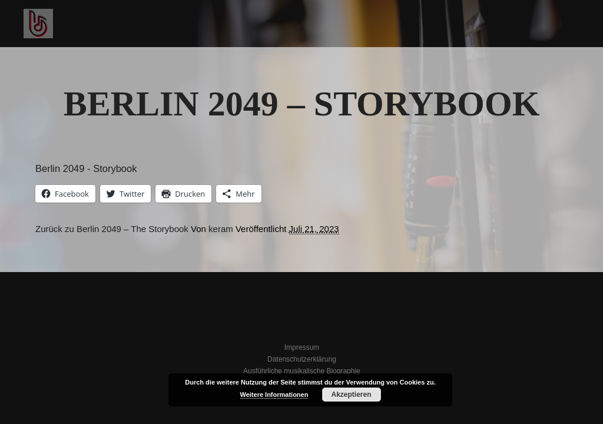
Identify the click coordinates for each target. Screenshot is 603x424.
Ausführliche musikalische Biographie (301, 371)
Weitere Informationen (274, 394)
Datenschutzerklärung (301, 359)
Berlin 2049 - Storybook (86, 168)
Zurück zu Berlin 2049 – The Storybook (111, 229)
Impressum (301, 347)
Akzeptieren (351, 394)
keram (220, 229)
